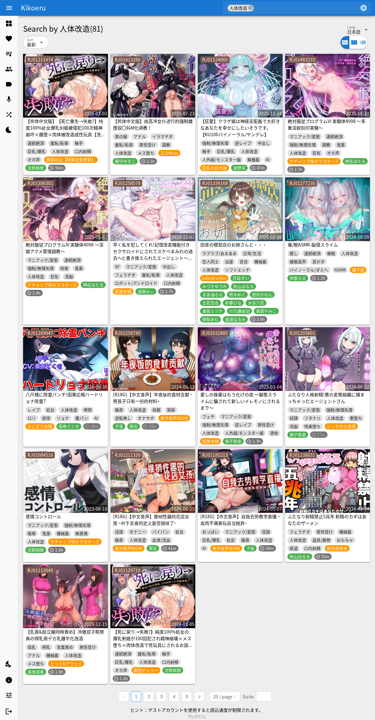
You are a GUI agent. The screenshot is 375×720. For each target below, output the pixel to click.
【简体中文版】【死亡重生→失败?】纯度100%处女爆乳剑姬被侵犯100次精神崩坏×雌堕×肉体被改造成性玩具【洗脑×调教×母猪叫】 (65, 131)
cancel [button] (250, 7)
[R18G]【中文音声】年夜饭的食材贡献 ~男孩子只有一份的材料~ (153, 397)
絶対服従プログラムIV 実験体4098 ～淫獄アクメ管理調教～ (64, 247)
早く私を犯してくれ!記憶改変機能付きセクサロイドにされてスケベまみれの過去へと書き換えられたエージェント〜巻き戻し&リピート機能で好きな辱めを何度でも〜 (153, 257)
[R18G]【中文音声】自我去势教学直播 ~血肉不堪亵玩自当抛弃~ (240, 519)
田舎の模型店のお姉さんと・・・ (233, 244)
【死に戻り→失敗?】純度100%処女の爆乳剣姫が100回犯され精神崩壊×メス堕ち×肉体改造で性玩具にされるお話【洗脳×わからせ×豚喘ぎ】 (152, 641)
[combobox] (306, 8)
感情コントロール (43, 516)
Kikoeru (33, 7)
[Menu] (9, 8)
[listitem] (9, 23)
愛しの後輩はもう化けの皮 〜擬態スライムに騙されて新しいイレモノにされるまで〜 (240, 401)
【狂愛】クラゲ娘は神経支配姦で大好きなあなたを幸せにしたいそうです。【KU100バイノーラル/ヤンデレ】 (240, 127)
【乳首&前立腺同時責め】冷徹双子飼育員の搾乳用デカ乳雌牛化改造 (65, 634)
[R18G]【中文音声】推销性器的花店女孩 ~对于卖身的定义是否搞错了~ (151, 519)
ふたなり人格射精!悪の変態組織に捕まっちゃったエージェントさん (326, 397)
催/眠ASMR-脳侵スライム (313, 244)
